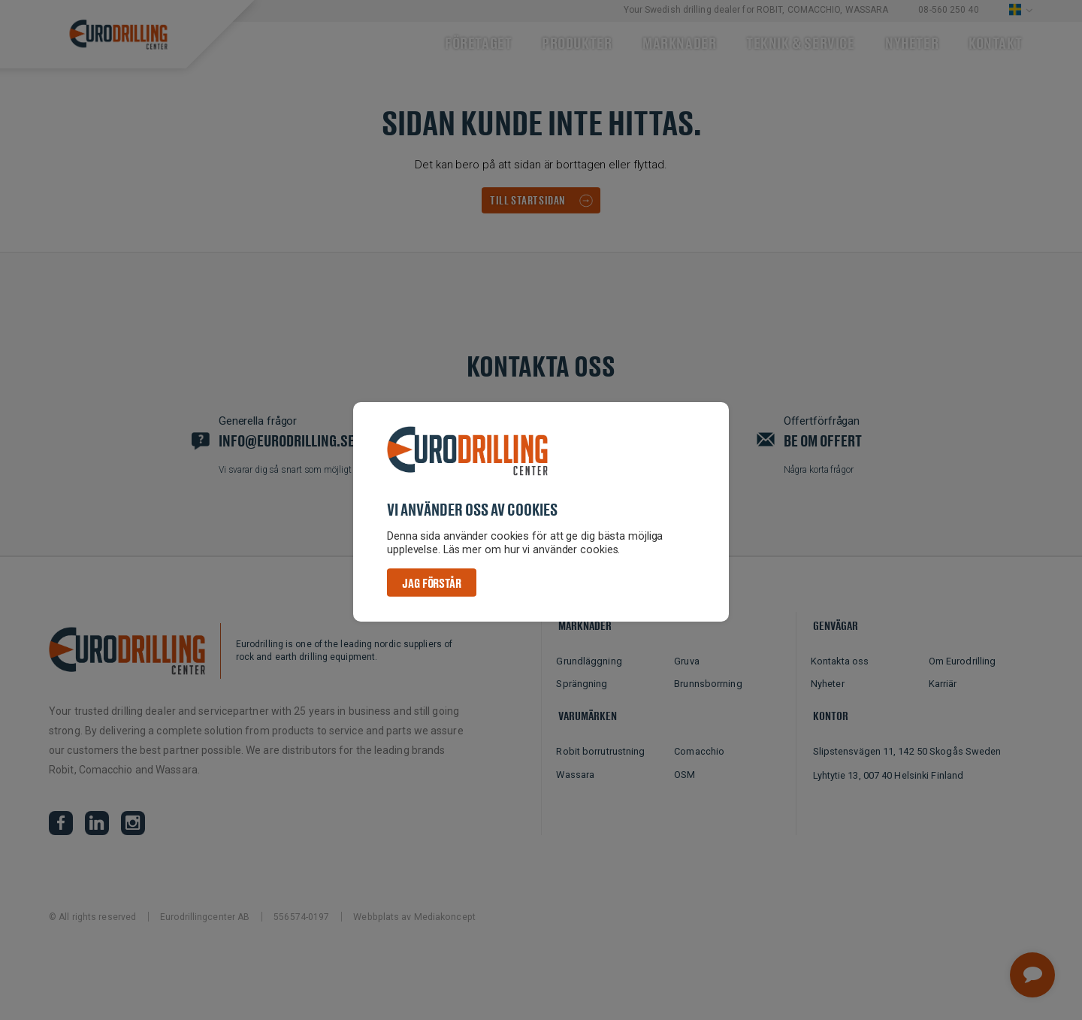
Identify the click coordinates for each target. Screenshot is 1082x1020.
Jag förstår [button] (431, 583)
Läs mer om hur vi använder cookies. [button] (532, 549)
